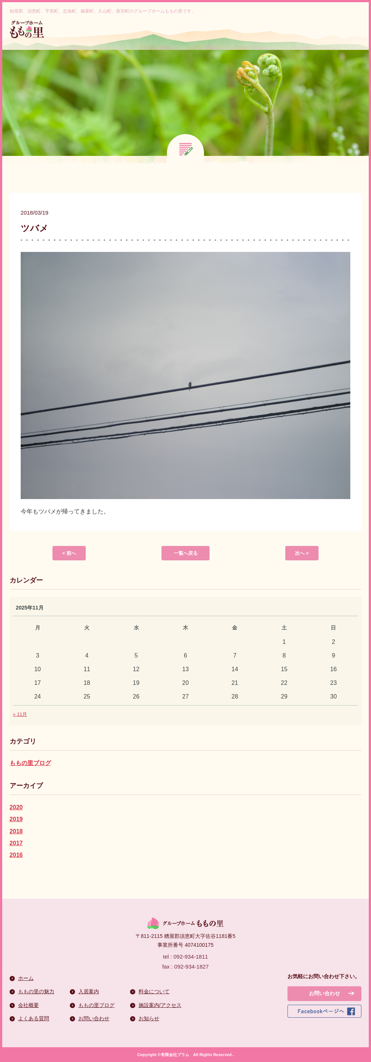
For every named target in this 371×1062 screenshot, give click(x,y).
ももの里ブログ (30, 763)
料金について (154, 991)
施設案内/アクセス (160, 1005)
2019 (16, 819)
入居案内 (88, 991)
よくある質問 (33, 1018)
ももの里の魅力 (36, 991)
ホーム (26, 978)
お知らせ (149, 1018)
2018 (16, 831)
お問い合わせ (93, 1018)
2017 (16, 843)
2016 (16, 855)
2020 (16, 807)
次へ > (302, 553)
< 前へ (69, 553)
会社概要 (28, 1005)
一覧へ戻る (186, 553)
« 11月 (20, 714)
